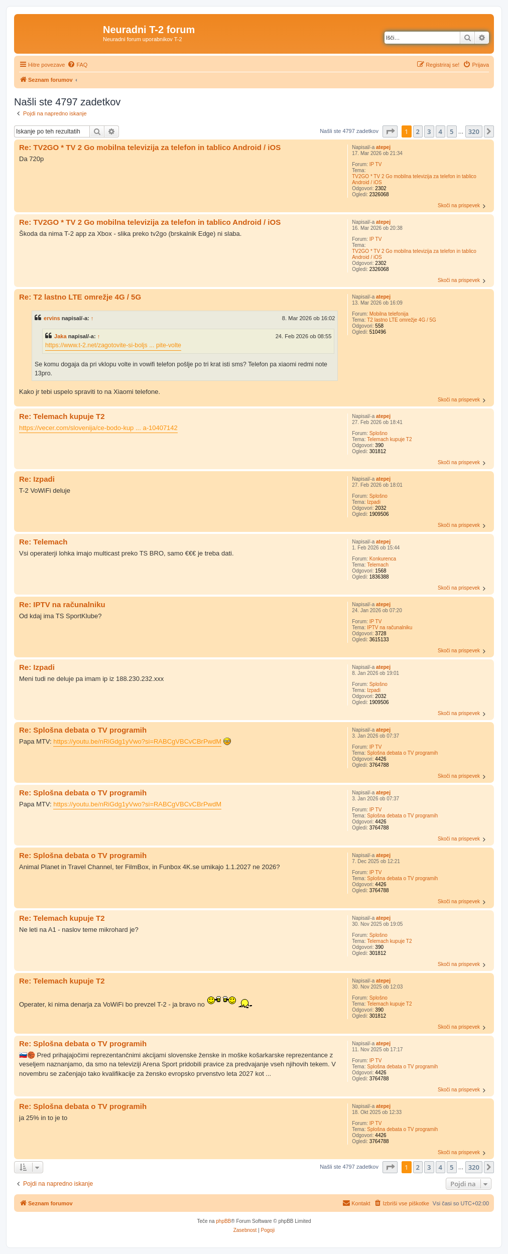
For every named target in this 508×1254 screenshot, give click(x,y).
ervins (52, 318)
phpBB (223, 1221)
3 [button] (429, 131)
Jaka (60, 336)
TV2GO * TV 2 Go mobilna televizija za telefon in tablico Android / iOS (414, 179)
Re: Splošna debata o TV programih (83, 730)
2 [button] (418, 131)
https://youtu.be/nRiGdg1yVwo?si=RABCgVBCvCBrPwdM (137, 741)
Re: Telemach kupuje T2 (62, 416)
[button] (390, 131)
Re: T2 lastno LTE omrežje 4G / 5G (80, 297)
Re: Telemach (43, 541)
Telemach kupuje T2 (389, 439)
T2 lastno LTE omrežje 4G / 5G (401, 320)
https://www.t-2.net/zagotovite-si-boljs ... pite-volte (113, 345)
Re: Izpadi (37, 479)
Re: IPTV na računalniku (62, 604)
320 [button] (473, 131)
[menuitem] (77, 65)
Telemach (378, 565)
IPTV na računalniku (389, 627)
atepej (383, 147)
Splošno (378, 433)
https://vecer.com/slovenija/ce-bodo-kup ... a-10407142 (98, 428)
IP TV (375, 164)
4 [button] (440, 131)
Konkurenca (382, 559)
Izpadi (373, 502)
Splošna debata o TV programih (402, 753)
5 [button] (451, 131)
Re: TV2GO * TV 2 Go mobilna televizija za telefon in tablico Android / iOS (150, 147)
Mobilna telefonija (389, 314)
